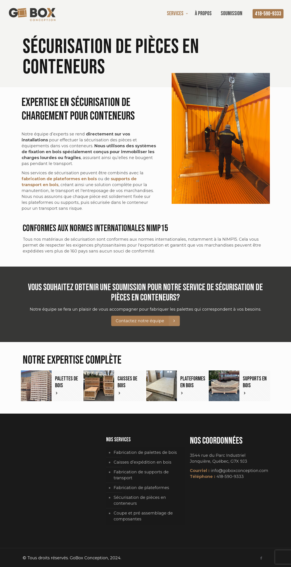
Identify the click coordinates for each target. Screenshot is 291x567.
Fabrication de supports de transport (141, 475)
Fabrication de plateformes (141, 487)
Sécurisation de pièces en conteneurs (140, 500)
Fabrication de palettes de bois (145, 452)
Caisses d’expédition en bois (142, 462)
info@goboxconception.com (239, 470)
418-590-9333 (268, 13)
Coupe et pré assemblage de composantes (143, 516)
